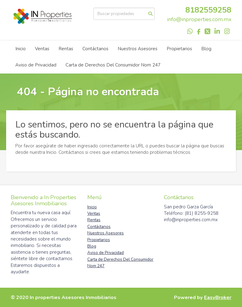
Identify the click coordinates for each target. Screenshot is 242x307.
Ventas (42, 49)
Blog (206, 49)
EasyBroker (217, 297)
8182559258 (208, 10)
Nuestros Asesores (137, 49)
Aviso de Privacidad (35, 65)
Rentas (66, 49)
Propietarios (179, 49)
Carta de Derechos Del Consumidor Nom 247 (113, 65)
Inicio (20, 49)
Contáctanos (95, 49)
